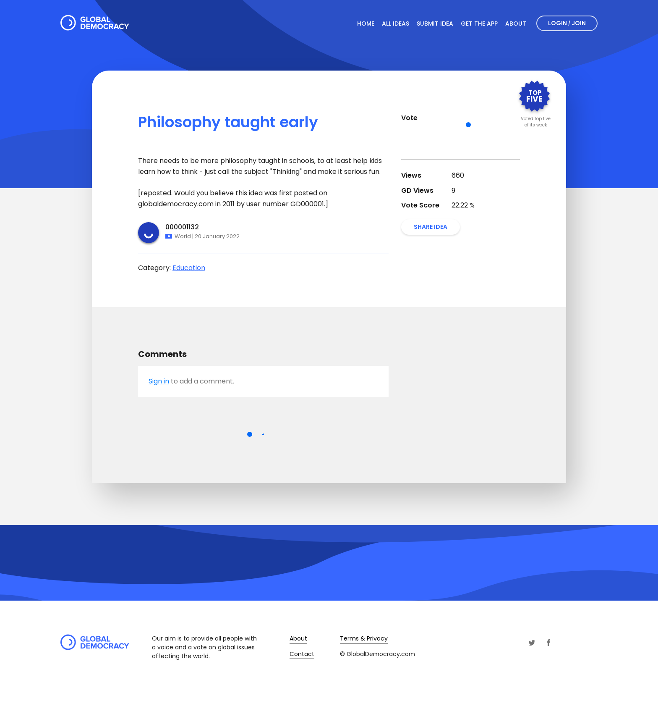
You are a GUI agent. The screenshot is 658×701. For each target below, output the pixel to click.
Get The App (479, 23)
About (515, 23)
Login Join (567, 23)
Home (365, 23)
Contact (302, 654)
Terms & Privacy (364, 638)
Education (188, 268)
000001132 (182, 227)
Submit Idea (435, 23)
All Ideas (395, 23)
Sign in (159, 381)
